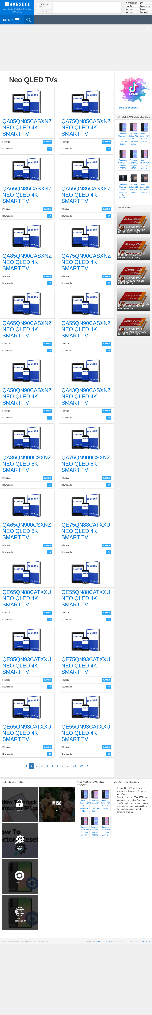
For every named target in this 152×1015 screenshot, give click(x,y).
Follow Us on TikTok (128, 108)
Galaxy (142, 9)
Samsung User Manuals (131, 12)
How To (129, 6)
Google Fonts (102, 941)
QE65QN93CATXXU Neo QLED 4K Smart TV (26, 733)
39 (81, 765)
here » (146, 941)
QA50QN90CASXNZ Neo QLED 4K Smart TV (27, 396)
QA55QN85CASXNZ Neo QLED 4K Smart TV (86, 195)
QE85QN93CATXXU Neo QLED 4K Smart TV (26, 665)
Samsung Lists (129, 9)
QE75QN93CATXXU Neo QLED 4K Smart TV (85, 665)
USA (141, 3)
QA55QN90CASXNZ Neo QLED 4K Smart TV (86, 329)
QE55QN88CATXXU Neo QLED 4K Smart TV (85, 598)
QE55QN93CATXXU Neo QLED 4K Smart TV (85, 733)
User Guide (144, 12)
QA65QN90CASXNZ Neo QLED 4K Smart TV (27, 329)
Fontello (124, 941)
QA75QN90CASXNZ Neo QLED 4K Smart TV (86, 262)
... (68, 765)
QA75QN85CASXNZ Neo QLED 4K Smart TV (86, 127)
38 (74, 765)
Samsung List (145, 6)
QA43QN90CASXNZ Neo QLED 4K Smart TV (86, 396)
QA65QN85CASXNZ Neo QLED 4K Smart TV (27, 195)
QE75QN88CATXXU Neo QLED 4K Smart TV (85, 531)
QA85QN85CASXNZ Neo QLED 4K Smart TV (27, 127)
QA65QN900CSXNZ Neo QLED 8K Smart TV (26, 531)
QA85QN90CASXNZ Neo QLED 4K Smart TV (27, 262)
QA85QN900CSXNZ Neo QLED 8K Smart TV (26, 464)
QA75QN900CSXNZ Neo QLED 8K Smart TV (85, 464)
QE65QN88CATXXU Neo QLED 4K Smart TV (26, 598)
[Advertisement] (76, 47)
